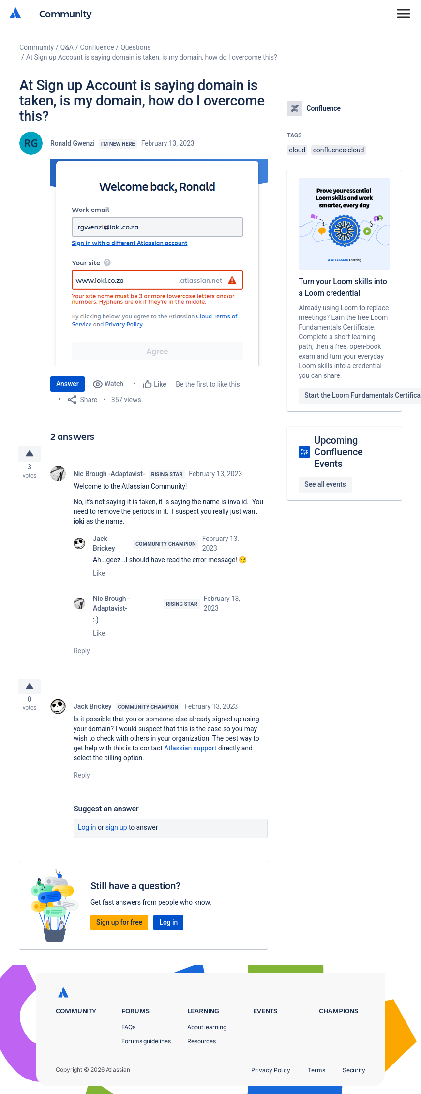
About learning (206, 1029)
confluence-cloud (338, 150)
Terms (316, 1073)
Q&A (67, 47)
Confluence (97, 47)
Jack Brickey (104, 546)
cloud (297, 150)
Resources (201, 1044)
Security (354, 1073)
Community (65, 13)
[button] (159, 262)
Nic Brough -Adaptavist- (109, 477)
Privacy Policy (270, 1073)
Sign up (116, 834)
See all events (325, 484)
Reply (82, 654)
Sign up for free (119, 929)
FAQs (128, 1029)
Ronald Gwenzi (72, 143)
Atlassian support (190, 755)
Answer (67, 384)
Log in (87, 834)
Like (99, 577)
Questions (135, 47)
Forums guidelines (146, 1044)
